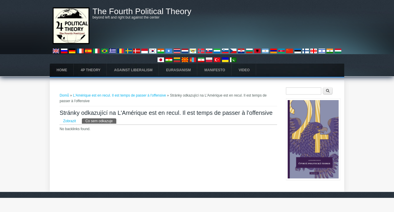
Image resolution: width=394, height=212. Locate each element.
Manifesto (214, 70)
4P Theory (90, 70)
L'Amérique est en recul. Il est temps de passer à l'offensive (119, 95)
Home (62, 70)
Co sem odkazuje (100, 120)
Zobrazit (69, 121)
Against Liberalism (133, 70)
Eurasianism (178, 70)
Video (244, 70)
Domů (64, 95)
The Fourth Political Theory (141, 11)
